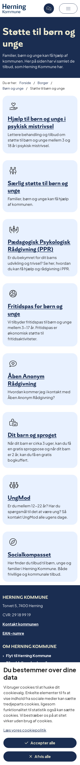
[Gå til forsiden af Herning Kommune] (22, 8)
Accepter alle (43, 742)
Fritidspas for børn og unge (35, 309)
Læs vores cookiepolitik (24, 730)
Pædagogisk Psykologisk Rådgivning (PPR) (39, 245)
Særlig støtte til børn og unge (38, 186)
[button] (68, 8)
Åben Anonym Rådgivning (26, 380)
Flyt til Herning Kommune (28, 655)
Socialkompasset (29, 554)
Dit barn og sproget (32, 435)
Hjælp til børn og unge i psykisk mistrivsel (37, 122)
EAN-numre (13, 633)
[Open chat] (49, 8)
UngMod (19, 498)
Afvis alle (43, 756)
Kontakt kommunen (20, 624)
